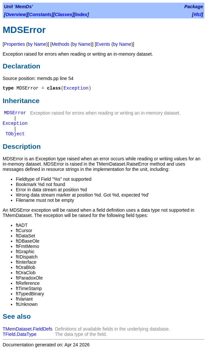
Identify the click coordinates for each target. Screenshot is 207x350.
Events (103, 44)
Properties (14, 44)
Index (81, 14)
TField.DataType (20, 334)
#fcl (197, 14)
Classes (63, 14)
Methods (61, 44)
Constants (40, 14)
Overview (16, 14)
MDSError (15, 113)
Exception (76, 88)
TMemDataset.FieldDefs (27, 329)
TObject (15, 134)
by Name (37, 44)
